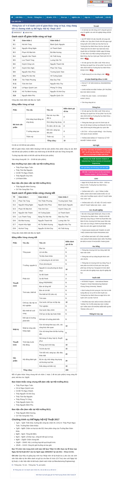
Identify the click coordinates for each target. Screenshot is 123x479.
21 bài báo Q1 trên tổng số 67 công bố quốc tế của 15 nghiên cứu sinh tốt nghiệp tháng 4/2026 (96, 32)
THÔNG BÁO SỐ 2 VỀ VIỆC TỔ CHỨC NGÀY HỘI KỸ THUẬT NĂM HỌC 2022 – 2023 (95, 204)
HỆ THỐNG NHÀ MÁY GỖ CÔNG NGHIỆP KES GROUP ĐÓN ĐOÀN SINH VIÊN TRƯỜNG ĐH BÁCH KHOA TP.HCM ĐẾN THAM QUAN (96, 239)
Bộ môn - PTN (53, 17)
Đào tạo (65, 17)
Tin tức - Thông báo (35, 17)
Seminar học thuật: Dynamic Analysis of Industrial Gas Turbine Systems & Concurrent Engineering (96, 161)
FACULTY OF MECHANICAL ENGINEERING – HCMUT (95, 84)
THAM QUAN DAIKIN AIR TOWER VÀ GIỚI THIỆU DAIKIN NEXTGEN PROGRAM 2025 (95, 231)
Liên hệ (108, 17)
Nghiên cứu (77, 17)
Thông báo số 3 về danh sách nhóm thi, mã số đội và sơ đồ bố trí (34, 470)
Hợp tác (89, 17)
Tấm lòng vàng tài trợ (87, 102)
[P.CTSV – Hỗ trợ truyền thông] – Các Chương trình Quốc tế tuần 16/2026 (96, 133)
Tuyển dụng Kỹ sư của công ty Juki (94, 74)
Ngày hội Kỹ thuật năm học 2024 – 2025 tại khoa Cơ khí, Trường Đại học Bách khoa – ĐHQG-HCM (94, 185)
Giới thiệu (20, 17)
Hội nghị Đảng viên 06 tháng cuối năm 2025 (94, 167)
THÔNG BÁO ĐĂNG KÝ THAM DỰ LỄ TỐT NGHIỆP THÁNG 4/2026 (95, 139)
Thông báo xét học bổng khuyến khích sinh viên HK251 (94, 258)
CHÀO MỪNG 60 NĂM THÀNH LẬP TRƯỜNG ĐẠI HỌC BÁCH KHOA (96, 91)
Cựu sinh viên (17, 21)
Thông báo (18, 465)
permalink (42, 465)
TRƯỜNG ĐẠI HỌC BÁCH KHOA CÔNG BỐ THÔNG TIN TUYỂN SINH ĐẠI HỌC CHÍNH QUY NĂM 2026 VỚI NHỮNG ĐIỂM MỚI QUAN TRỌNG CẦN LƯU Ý (95, 305)
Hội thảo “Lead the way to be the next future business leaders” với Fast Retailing (96, 173)
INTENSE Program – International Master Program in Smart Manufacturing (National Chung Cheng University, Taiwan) (94, 284)
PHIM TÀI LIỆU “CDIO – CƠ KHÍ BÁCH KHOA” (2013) (93, 97)
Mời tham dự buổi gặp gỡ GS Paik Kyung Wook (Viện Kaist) (56, 475)
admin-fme (28, 32)
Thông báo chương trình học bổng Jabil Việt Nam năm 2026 (95, 251)
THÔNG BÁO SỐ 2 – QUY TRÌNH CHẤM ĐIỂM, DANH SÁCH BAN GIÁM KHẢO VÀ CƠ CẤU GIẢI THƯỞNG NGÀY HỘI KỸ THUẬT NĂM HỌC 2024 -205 (96, 195)
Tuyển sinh (99, 17)
